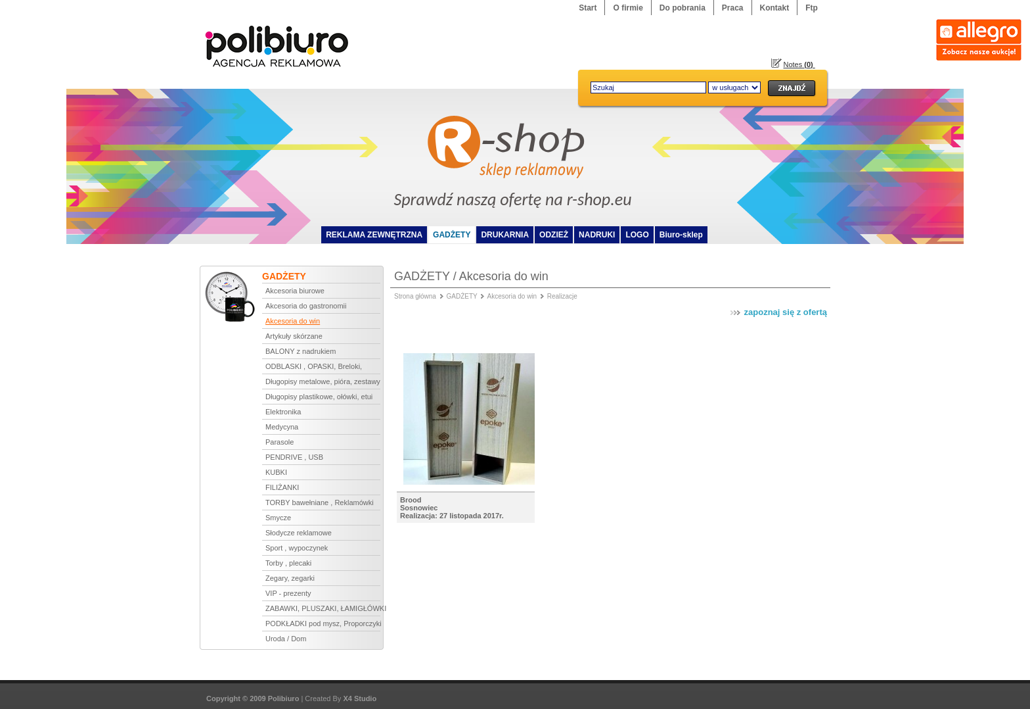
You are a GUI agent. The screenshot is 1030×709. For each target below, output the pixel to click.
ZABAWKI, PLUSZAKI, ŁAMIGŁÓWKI (322, 608)
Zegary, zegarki (290, 578)
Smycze (278, 518)
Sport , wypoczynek (296, 548)
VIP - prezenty (288, 593)
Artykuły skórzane (294, 336)
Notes (799, 64)
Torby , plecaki (288, 563)
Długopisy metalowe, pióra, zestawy (322, 381)
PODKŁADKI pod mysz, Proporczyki (322, 623)
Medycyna (281, 427)
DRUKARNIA (505, 234)
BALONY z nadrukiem (300, 351)
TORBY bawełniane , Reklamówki (319, 502)
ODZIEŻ (553, 234)
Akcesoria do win (292, 321)
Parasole (279, 442)
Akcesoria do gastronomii (306, 306)
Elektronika (283, 412)
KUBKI (276, 472)
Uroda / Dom (285, 639)
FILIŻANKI (282, 487)
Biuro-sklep (681, 234)
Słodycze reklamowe (298, 533)
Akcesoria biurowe (295, 291)
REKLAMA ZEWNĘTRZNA (374, 234)
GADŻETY (451, 234)
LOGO (636, 234)
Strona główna (415, 296)
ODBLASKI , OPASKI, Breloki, (313, 366)
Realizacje (562, 296)
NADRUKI (597, 234)
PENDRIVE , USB (294, 457)
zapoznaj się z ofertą (777, 312)
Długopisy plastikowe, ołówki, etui (318, 397)
